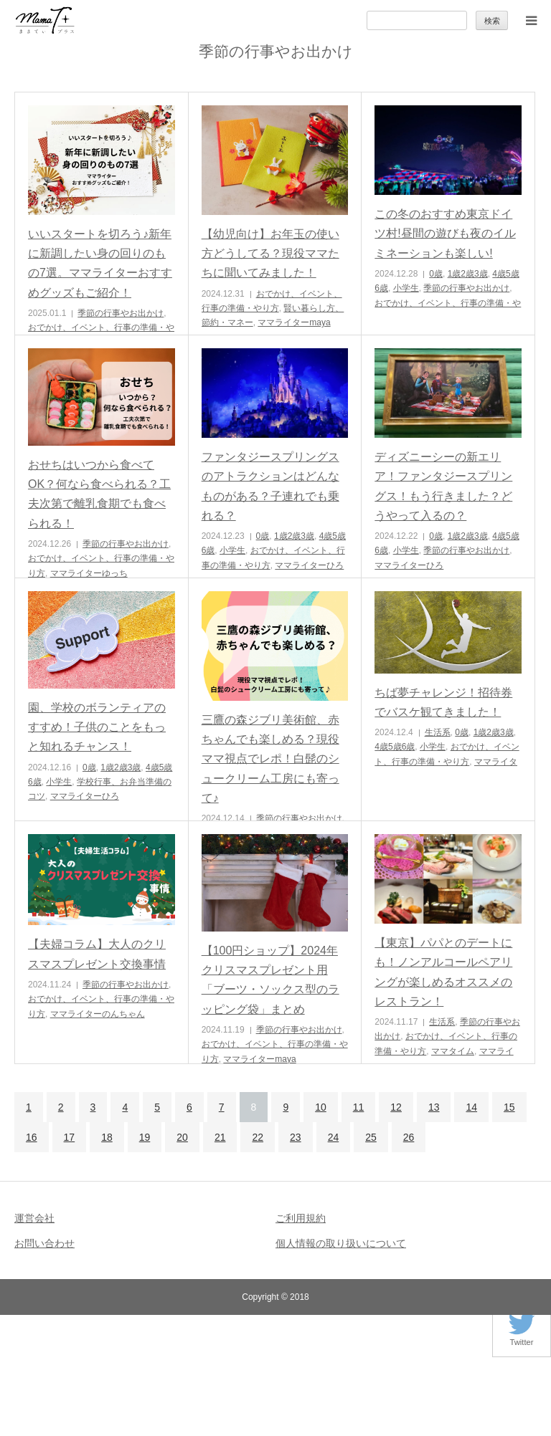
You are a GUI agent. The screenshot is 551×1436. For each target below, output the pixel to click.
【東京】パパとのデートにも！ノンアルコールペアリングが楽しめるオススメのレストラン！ (443, 972)
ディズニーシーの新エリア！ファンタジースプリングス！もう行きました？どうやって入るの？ (443, 486)
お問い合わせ (44, 1243)
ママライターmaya (294, 322)
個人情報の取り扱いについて (341, 1243)
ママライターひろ (309, 565)
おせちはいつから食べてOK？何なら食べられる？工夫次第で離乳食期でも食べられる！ (99, 494)
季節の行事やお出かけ (120, 313)
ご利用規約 (301, 1218)
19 (145, 1137)
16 (31, 1137)
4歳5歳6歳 (395, 747)
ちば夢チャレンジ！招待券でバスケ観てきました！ (443, 702)
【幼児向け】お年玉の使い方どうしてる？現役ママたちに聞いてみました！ (270, 253)
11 (358, 1107)
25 (371, 1137)
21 (220, 1137)
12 (396, 1107)
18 (107, 1137)
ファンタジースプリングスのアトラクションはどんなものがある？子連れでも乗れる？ (270, 486)
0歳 (436, 274)
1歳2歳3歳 (468, 274)
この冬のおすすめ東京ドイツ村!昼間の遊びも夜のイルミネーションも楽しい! (445, 233)
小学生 (406, 288)
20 (182, 1137)
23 (295, 1137)
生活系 (438, 732)
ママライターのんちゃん (97, 1014)
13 (434, 1107)
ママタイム (452, 1051)
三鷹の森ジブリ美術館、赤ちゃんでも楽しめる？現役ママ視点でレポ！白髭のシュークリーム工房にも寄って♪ (270, 759)
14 (471, 1107)
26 (409, 1137)
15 (509, 1107)
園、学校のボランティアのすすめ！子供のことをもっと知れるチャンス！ (97, 727)
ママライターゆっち (89, 573)
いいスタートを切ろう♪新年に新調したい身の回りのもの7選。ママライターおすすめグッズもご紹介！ (100, 263)
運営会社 (34, 1218)
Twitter (521, 1338)
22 (257, 1137)
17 (69, 1137)
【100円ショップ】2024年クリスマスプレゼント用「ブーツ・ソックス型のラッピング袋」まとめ (270, 979)
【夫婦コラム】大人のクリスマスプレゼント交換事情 (97, 954)
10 (320, 1107)
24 (333, 1137)
